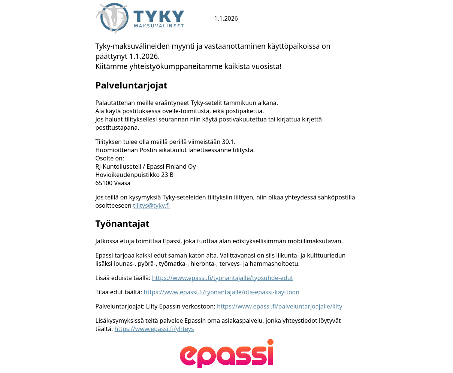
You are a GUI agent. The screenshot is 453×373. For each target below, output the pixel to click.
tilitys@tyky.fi (151, 205)
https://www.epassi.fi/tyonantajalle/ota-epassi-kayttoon (222, 292)
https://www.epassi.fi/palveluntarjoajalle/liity (279, 306)
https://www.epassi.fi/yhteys (154, 329)
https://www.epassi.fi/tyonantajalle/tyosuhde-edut (222, 278)
